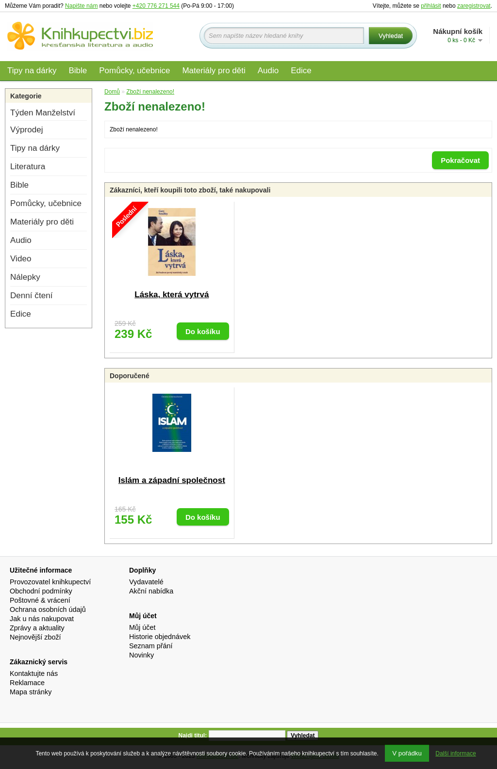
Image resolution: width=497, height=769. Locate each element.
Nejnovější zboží (35, 637)
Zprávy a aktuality (37, 628)
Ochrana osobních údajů (48, 609)
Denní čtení (31, 295)
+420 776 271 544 (156, 5)
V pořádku (407, 753)
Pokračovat (460, 160)
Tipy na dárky (31, 70)
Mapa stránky (30, 692)
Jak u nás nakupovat (42, 619)
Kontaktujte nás (34, 673)
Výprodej (26, 129)
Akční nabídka (151, 591)
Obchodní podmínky (41, 591)
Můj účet (142, 627)
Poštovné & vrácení (40, 600)
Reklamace (27, 683)
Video (20, 258)
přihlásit (431, 5)
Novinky (141, 655)
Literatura (27, 166)
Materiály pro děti (213, 70)
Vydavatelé (146, 582)
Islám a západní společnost (171, 480)
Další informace (455, 753)
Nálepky (25, 277)
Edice (301, 70)
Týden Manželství (42, 112)
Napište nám (81, 5)
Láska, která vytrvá (171, 294)
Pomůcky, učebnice (134, 70)
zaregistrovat (474, 5)
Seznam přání (151, 646)
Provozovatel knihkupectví (50, 582)
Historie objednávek (159, 637)
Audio (268, 70)
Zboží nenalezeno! (150, 91)
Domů (112, 91)
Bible (77, 70)
